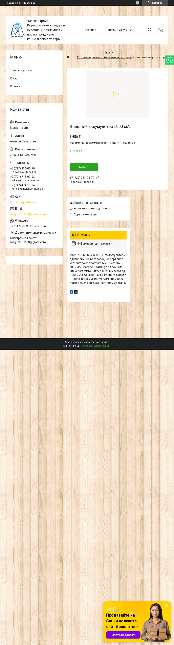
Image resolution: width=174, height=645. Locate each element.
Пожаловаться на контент (96, 345)
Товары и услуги (117, 29)
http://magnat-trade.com (26, 202)
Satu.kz (105, 342)
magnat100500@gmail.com (28, 214)
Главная (90, 29)
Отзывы (15, 86)
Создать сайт (14, 2)
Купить (84, 166)
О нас (13, 78)
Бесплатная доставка (88, 202)
